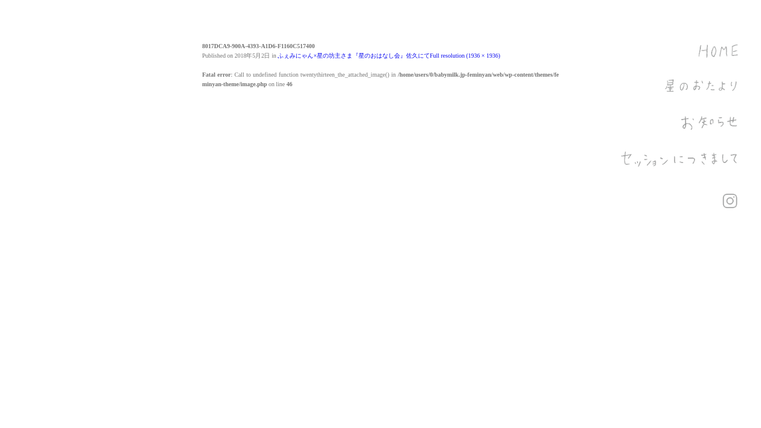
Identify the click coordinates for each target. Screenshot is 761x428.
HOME (680, 59)
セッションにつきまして (680, 166)
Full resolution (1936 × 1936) (465, 55)
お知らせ (680, 131)
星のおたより (680, 95)
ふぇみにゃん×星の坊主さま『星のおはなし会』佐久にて (354, 55)
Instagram (730, 201)
